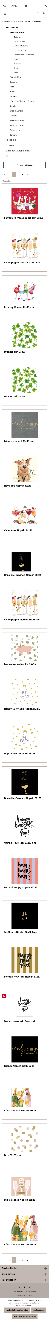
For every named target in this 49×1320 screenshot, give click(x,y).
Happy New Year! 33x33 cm (20, 753)
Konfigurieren (38, 1310)
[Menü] (5, 13)
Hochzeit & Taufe (20, 50)
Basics (12, 91)
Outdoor (14, 116)
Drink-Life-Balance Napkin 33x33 (22, 798)
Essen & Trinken (16, 77)
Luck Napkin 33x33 (14, 351)
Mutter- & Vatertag (21, 46)
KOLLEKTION (12, 27)
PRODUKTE (11, 140)
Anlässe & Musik (17, 32)
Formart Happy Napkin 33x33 (20, 887)
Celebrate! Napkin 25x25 (18, 530)
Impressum (32, 1291)
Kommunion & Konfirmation (24, 55)
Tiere (12, 87)
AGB (14, 1291)
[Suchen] (37, 13)
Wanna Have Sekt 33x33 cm (20, 842)
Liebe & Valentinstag (21, 41)
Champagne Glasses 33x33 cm (22, 262)
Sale (8, 156)
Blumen (13, 96)
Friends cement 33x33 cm (19, 441)
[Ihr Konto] (44, 13)
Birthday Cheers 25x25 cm (19, 307)
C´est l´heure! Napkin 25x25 (20, 1110)
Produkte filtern (24, 165)
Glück (16, 59)
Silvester (17, 68)
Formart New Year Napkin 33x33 (22, 976)
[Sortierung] (24, 181)
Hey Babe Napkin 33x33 (17, 485)
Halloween (18, 64)
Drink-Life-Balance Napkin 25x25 (22, 574)
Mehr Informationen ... (24, 1305)
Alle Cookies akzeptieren (25, 1316)
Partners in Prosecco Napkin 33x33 (24, 217)
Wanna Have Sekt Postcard (19, 1021)
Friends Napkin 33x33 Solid (19, 1065)
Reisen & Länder (17, 120)
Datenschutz (22, 1291)
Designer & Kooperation (18, 150)
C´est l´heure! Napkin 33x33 (20, 1244)
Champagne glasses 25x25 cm (22, 619)
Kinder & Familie (17, 125)
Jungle (13, 106)
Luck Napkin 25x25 (14, 396)
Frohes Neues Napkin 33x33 (20, 664)
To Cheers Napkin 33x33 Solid (21, 932)
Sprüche (13, 135)
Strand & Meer (16, 111)
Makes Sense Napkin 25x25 (19, 1199)
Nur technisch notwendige (17, 1310)
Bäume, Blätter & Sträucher (22, 101)
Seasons (13, 82)
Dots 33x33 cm (12, 1155)
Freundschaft (16, 130)
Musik (16, 72)
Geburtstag (18, 37)
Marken (10, 145)
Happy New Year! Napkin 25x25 (22, 708)
